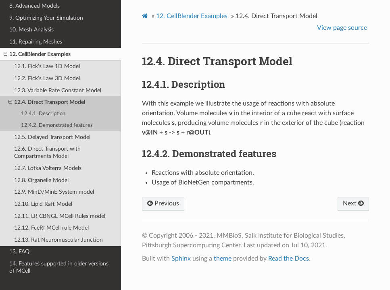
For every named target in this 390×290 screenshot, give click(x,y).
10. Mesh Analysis (31, 30)
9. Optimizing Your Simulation (46, 18)
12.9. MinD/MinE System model (54, 192)
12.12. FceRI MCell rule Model (51, 228)
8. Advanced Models (34, 6)
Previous (163, 203)
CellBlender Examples (191, 16)
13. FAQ (19, 252)
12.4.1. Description (43, 113)
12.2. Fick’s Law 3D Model (47, 78)
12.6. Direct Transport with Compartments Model (47, 152)
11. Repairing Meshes (35, 42)
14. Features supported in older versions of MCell (58, 267)
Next (353, 203)
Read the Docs (288, 258)
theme (222, 258)
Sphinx (181, 258)
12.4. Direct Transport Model (46, 102)
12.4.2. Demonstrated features (57, 125)
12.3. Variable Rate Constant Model (57, 90)
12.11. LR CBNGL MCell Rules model (59, 216)
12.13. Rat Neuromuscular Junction (58, 240)
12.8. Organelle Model (41, 180)
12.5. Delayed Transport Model (52, 137)
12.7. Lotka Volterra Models (47, 168)
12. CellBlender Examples (37, 54)
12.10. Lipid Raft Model (43, 204)
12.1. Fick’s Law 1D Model (47, 66)
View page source (342, 28)
